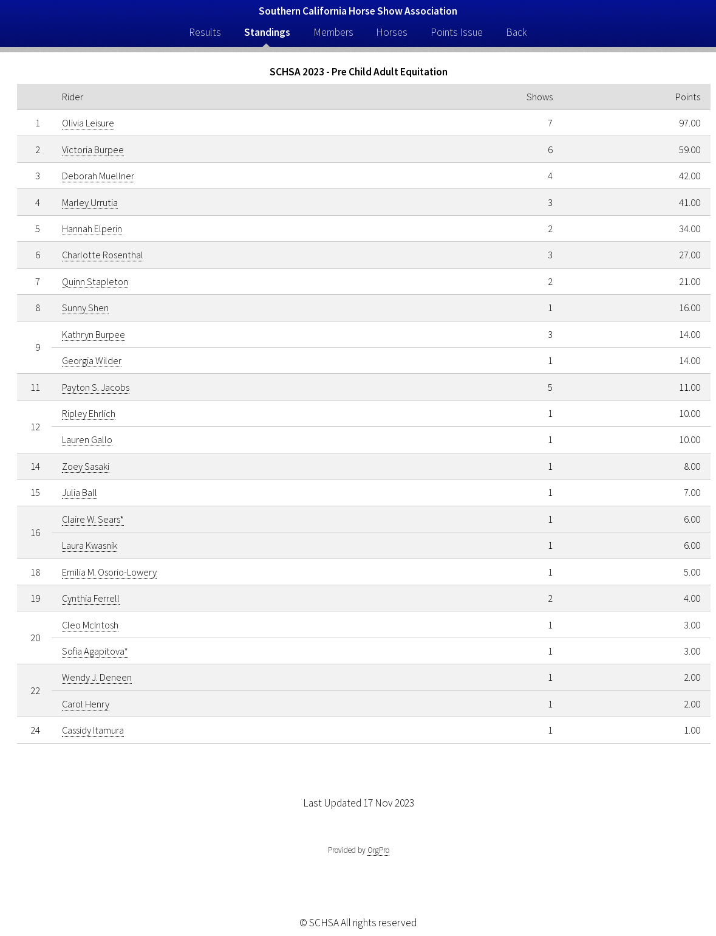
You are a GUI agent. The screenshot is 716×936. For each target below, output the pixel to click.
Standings (267, 32)
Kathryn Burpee (93, 334)
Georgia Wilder (91, 360)
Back (516, 32)
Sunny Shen (85, 307)
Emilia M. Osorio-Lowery (109, 572)
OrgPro (378, 850)
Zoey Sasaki (85, 466)
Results (205, 32)
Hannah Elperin (92, 228)
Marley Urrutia (90, 202)
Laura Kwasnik (89, 545)
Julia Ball (79, 492)
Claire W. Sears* (93, 519)
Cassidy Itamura (93, 730)
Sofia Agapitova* (95, 651)
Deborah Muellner (98, 176)
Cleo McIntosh (90, 625)
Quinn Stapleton (95, 281)
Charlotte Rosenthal (102, 255)
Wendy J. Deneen (97, 677)
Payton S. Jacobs (95, 387)
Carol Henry (85, 704)
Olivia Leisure (88, 123)
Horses (391, 32)
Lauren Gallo (87, 439)
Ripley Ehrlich (88, 413)
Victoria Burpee (93, 149)
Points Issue (457, 32)
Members (333, 32)
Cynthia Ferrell (91, 598)
